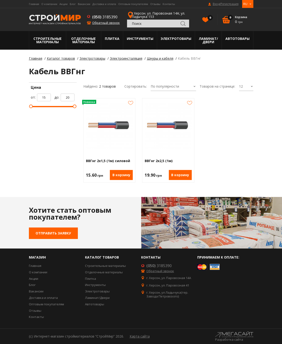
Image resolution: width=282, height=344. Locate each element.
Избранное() (209, 18)
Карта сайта (140, 336)
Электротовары (176, 38)
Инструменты (140, 38)
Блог (73, 4)
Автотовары (237, 38)
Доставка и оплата (104, 4)
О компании (49, 4)
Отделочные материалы (83, 40)
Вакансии (84, 4)
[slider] (31, 106)
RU (245, 4)
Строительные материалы (47, 40)
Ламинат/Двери (208, 40)
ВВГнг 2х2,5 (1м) (159, 161)
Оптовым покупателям (133, 4)
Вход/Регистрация (226, 4)
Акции (63, 4)
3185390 (104, 17)
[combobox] (173, 86)
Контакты (169, 4)
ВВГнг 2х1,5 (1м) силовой (108, 161)
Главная (34, 4)
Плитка (112, 38)
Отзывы (155, 4)
